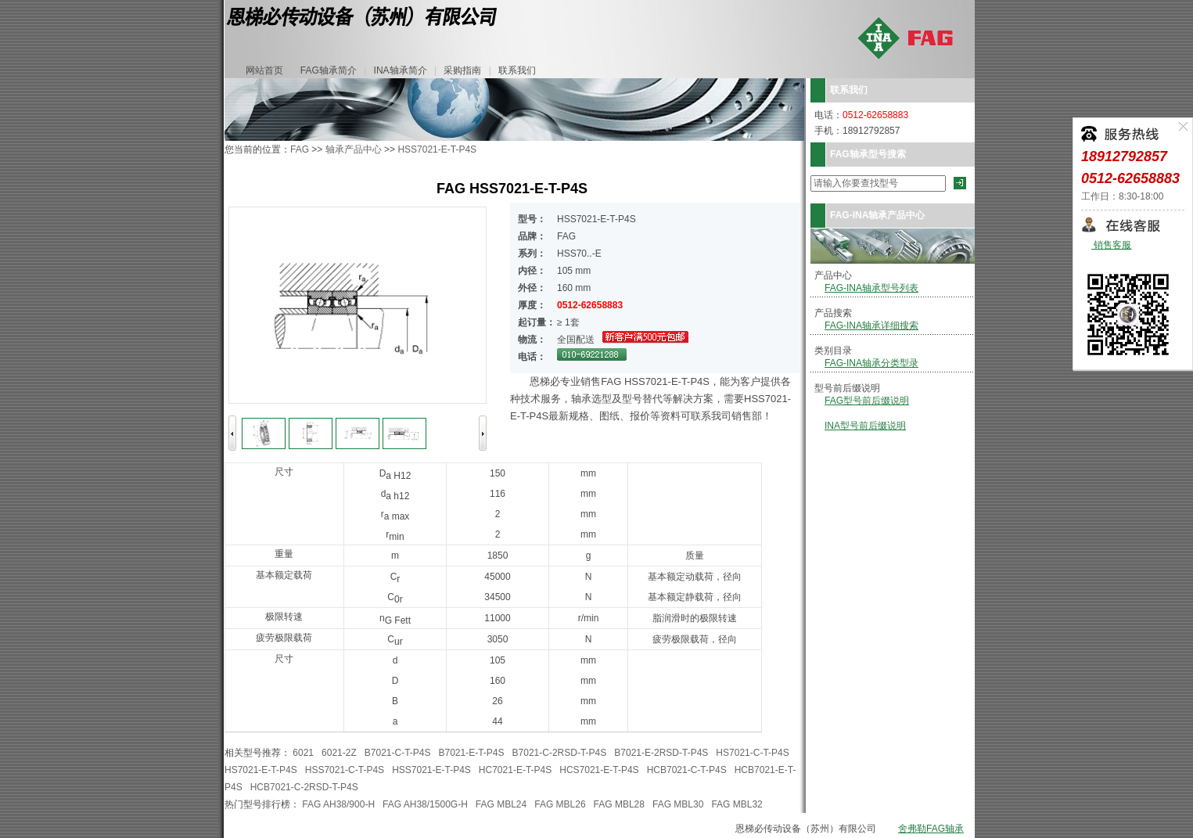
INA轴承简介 (400, 70)
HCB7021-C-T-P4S (687, 769)
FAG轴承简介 (328, 70)
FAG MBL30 (677, 804)
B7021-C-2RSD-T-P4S (559, 752)
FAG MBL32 (736, 804)
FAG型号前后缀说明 (867, 400)
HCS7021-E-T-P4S (598, 769)
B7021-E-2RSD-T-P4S (661, 752)
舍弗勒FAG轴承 (931, 828)
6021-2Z (339, 752)
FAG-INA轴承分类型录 (871, 363)
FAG (299, 149)
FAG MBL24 (501, 804)
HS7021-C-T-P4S (752, 752)
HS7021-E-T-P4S (261, 769)
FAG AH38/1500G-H (425, 804)
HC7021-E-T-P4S (515, 769)
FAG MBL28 (619, 804)
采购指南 (462, 70)
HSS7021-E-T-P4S (436, 149)
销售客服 (1111, 245)
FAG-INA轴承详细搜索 (871, 325)
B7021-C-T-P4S (398, 752)
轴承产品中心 (353, 149)
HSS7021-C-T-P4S (344, 769)
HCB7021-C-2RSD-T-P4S (304, 787)
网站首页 (264, 70)
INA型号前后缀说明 (865, 425)
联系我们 (517, 70)
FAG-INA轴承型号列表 (871, 287)
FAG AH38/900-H (338, 804)
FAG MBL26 (559, 804)
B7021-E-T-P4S (472, 752)
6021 (303, 752)
